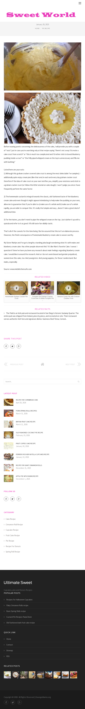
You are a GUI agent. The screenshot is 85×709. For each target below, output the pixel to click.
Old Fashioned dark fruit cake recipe (20, 622)
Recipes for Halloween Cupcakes (19, 599)
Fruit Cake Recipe (13, 535)
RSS (8, 656)
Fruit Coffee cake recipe (26, 443)
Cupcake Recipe (12, 530)
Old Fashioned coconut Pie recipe (29, 433)
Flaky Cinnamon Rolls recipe (17, 605)
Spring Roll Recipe (13, 551)
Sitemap (9, 650)
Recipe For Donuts (13, 546)
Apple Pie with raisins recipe (27, 476)
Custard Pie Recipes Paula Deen (19, 617)
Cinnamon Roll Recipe (14, 524)
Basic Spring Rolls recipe (16, 611)
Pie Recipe (46, 28)
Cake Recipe (11, 519)
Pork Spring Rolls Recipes (26, 411)
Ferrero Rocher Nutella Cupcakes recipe (32, 454)
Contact (9, 645)
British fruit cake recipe (25, 422)
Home (37, 28)
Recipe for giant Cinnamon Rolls (29, 465)
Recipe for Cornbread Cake (27, 400)
